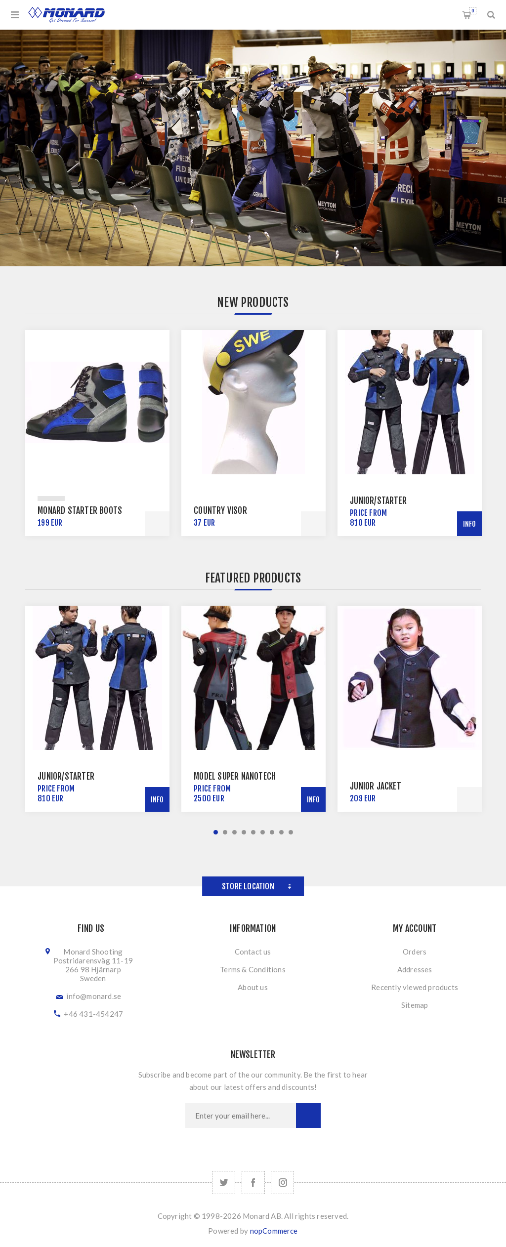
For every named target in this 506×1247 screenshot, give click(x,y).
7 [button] (272, 832)
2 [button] (225, 832)
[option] (97, 433)
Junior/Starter (378, 501)
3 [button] (234, 832)
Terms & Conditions (253, 969)
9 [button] (291, 832)
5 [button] (253, 832)
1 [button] (215, 832)
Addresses (414, 969)
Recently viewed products (414, 987)
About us (253, 987)
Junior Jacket (375, 786)
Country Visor (220, 510)
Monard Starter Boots (80, 510)
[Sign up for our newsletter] (240, 1115)
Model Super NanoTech (235, 776)
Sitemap (414, 1004)
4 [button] (244, 832)
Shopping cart (472, 10)
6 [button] (262, 832)
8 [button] (281, 832)
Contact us (253, 951)
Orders (414, 951)
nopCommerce (274, 1230)
